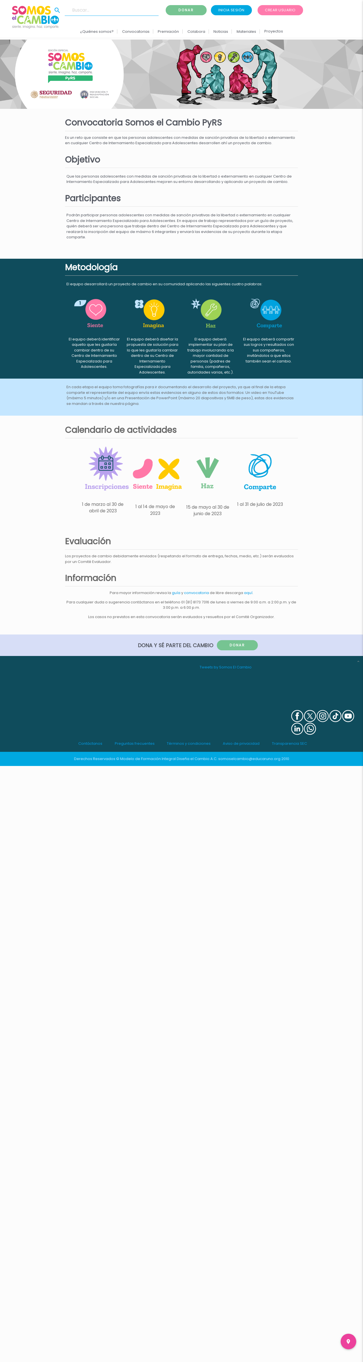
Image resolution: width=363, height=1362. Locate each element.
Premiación (168, 31)
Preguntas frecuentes (135, 743)
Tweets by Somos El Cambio (226, 667)
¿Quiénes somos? (97, 31)
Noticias (220, 31)
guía (176, 592)
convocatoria (196, 592)
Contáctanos (90, 743)
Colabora (196, 31)
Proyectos (273, 31)
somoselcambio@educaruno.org (249, 758)
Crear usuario (280, 10)
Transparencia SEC (289, 743)
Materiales (246, 31)
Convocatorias (136, 31)
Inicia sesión (231, 10)
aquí (248, 592)
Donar (186, 10)
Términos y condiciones (189, 743)
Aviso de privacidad (241, 743)
